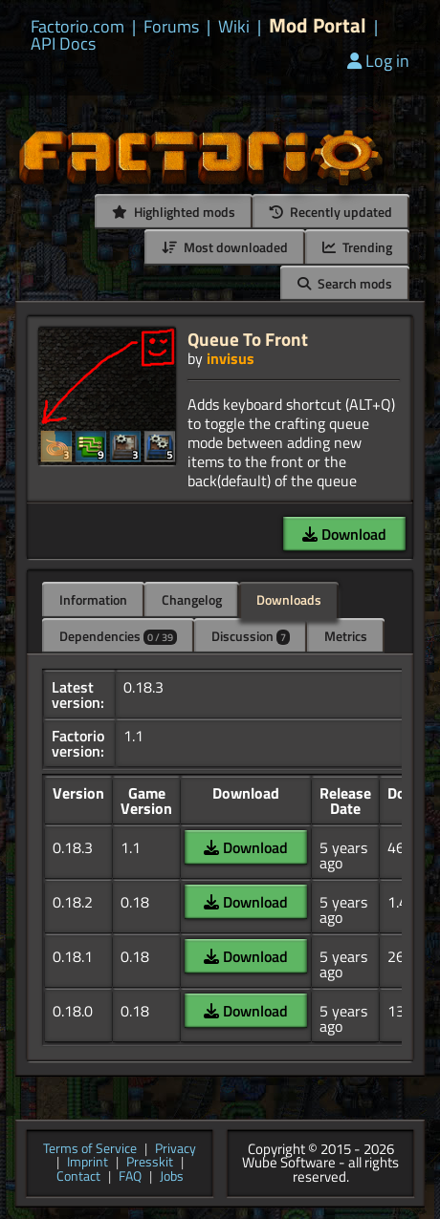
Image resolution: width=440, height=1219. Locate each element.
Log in (378, 61)
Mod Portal (317, 25)
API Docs (63, 44)
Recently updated (331, 212)
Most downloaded (225, 247)
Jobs (172, 1177)
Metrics (345, 636)
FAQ (130, 1177)
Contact (78, 1177)
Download (344, 534)
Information (93, 599)
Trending (357, 247)
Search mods (344, 283)
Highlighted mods (173, 212)
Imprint (87, 1163)
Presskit (149, 1163)
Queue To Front (247, 339)
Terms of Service (90, 1150)
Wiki (234, 26)
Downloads (288, 599)
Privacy (175, 1150)
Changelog (192, 599)
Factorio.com (77, 26)
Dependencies (118, 636)
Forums (171, 26)
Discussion (250, 636)
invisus (230, 358)
